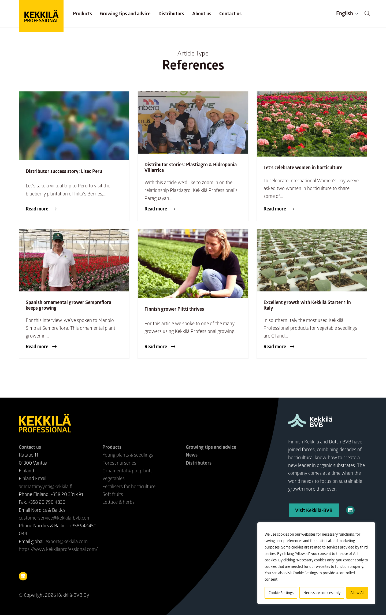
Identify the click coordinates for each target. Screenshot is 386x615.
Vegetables (113, 478)
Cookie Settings (281, 592)
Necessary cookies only (321, 592)
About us (201, 13)
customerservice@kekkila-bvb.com (55, 517)
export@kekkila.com (67, 541)
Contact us (230, 13)
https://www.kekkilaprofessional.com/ (58, 549)
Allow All (357, 592)
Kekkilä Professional (41, 16)
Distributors (171, 13)
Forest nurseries (119, 463)
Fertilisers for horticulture (128, 486)
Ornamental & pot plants (127, 470)
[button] (367, 13)
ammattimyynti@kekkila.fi (45, 486)
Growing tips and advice (125, 13)
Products (82, 13)
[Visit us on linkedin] (23, 576)
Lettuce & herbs (118, 502)
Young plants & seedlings (127, 454)
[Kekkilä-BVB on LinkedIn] (350, 510)
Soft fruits (112, 494)
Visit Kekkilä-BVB (313, 510)
